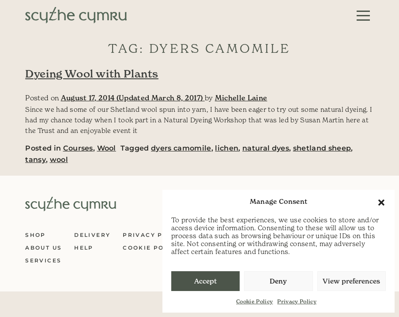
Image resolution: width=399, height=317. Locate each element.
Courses (78, 148)
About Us (43, 247)
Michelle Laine (241, 97)
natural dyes (265, 148)
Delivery (92, 235)
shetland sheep (322, 148)
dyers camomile (181, 148)
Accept (205, 281)
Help (84, 247)
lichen (226, 148)
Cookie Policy (254, 301)
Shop (35, 235)
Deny (278, 281)
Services (43, 260)
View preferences (351, 281)
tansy (35, 159)
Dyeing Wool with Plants (91, 74)
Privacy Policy (296, 301)
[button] (381, 201)
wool (59, 159)
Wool (106, 148)
